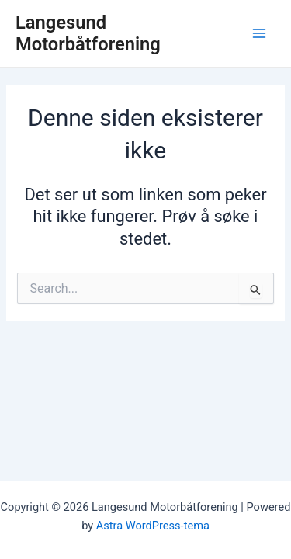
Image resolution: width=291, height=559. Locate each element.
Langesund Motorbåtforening (88, 33)
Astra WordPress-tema (153, 526)
